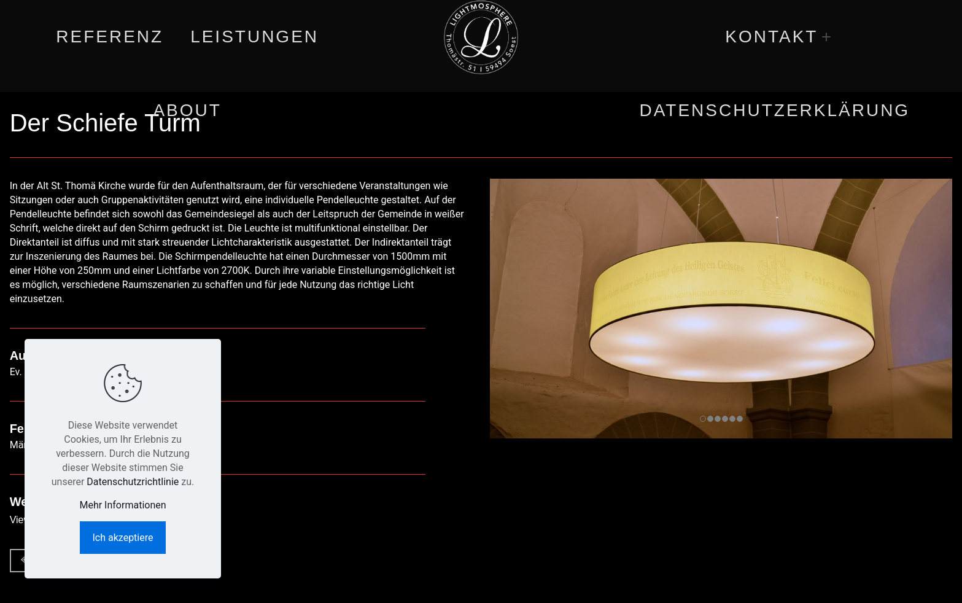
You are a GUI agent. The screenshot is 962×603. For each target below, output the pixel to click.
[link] (827, 37)
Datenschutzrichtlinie (133, 482)
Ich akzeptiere (123, 537)
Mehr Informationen (122, 505)
